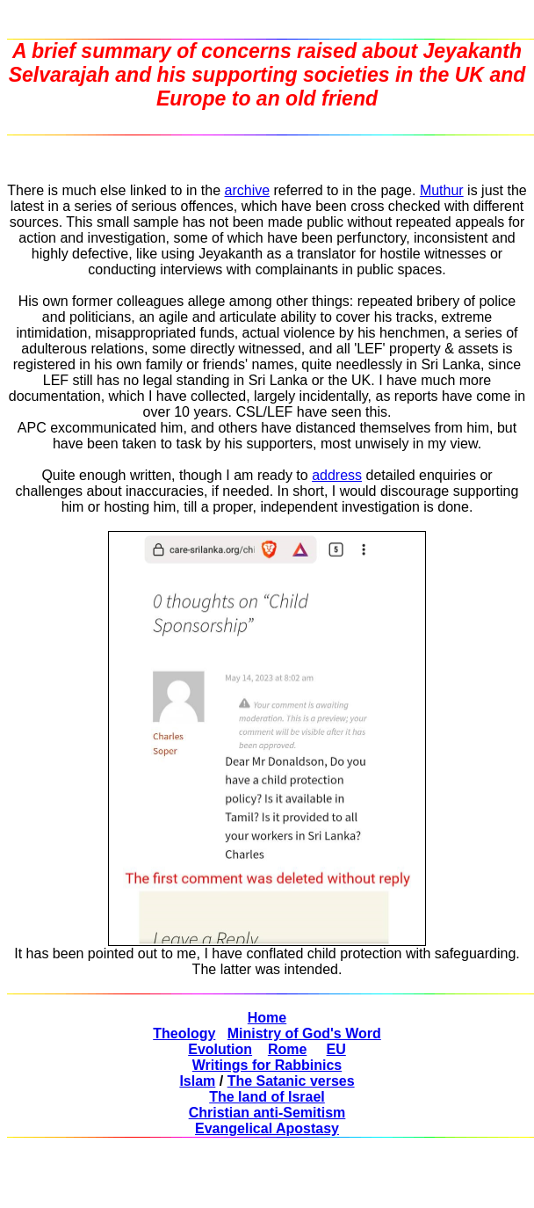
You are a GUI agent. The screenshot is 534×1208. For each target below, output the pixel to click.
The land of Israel (267, 1096)
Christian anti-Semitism (267, 1112)
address (337, 475)
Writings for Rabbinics (267, 1065)
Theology (184, 1033)
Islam (197, 1080)
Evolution (220, 1049)
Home (267, 1017)
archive (248, 190)
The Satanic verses (291, 1080)
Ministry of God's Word (304, 1033)
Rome (287, 1049)
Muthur (442, 190)
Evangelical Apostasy (267, 1128)
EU (336, 1049)
